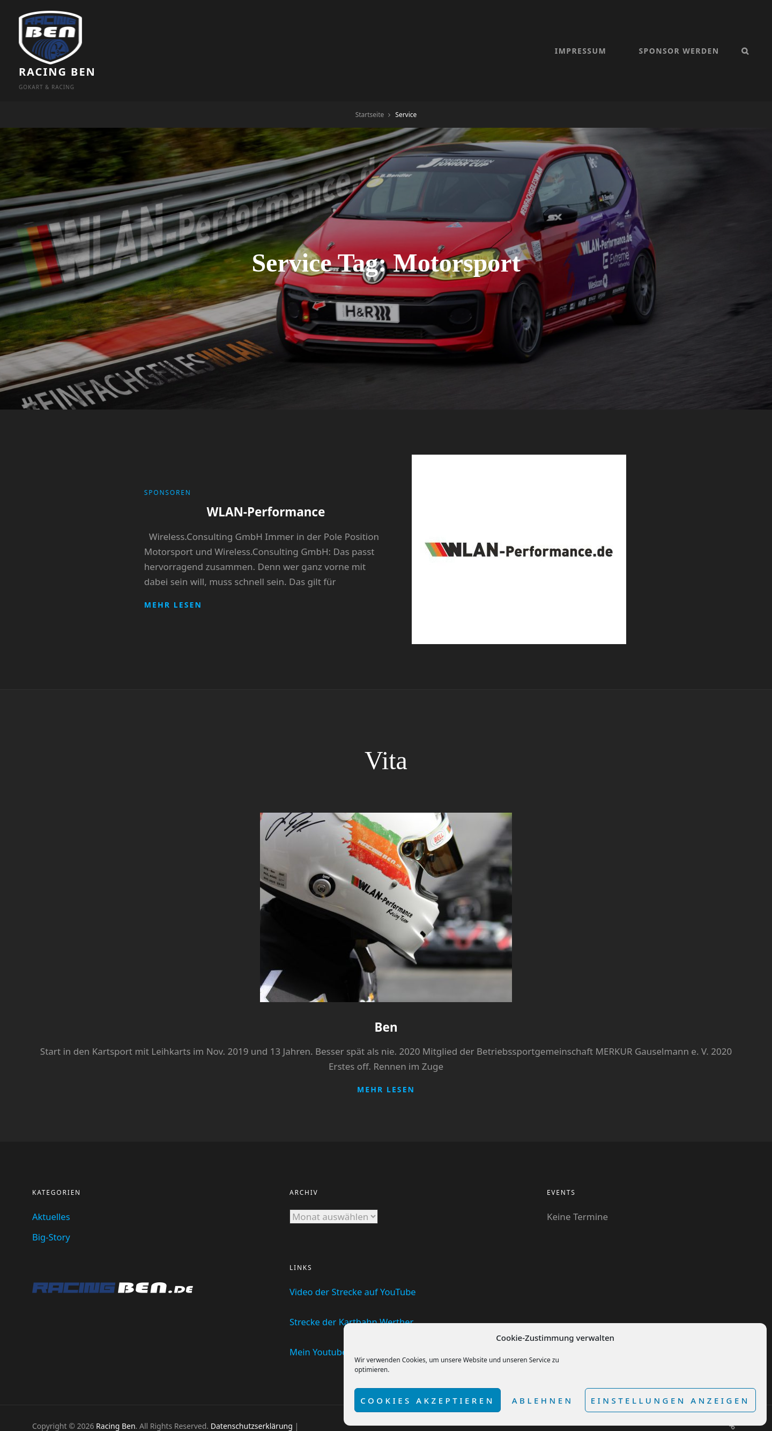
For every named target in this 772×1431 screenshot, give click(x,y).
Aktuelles (51, 1190)
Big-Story (51, 1210)
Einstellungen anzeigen (670, 1400)
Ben (386, 1000)
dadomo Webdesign (123, 1410)
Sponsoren (167, 466)
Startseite (369, 88)
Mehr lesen (173, 578)
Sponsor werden (679, 38)
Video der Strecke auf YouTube (355, 1265)
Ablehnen (543, 1400)
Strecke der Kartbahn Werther (353, 1295)
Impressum (580, 38)
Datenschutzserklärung (252, 1399)
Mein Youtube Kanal (332, 1325)
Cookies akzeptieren (427, 1400)
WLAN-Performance (266, 485)
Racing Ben (126, 32)
